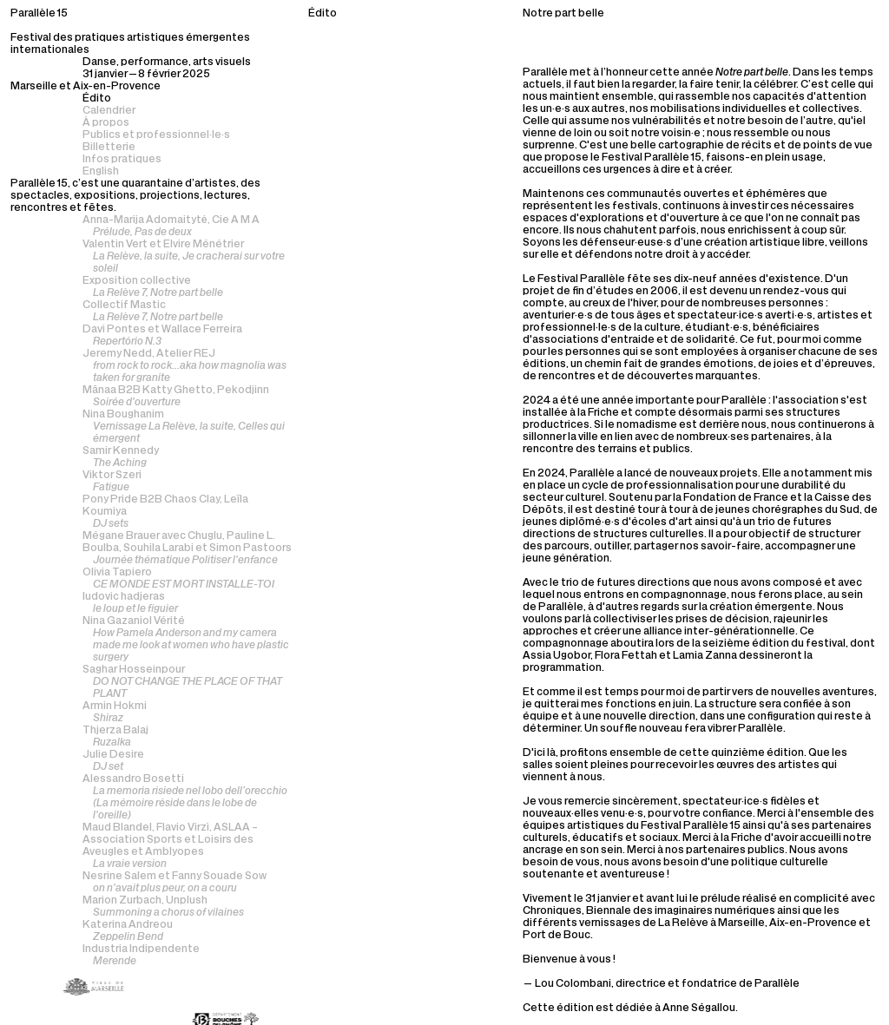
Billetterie (108, 147)
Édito (96, 99)
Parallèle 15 (39, 14)
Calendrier (108, 111)
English (100, 172)
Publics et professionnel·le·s (156, 135)
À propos (105, 123)
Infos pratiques (121, 159)
